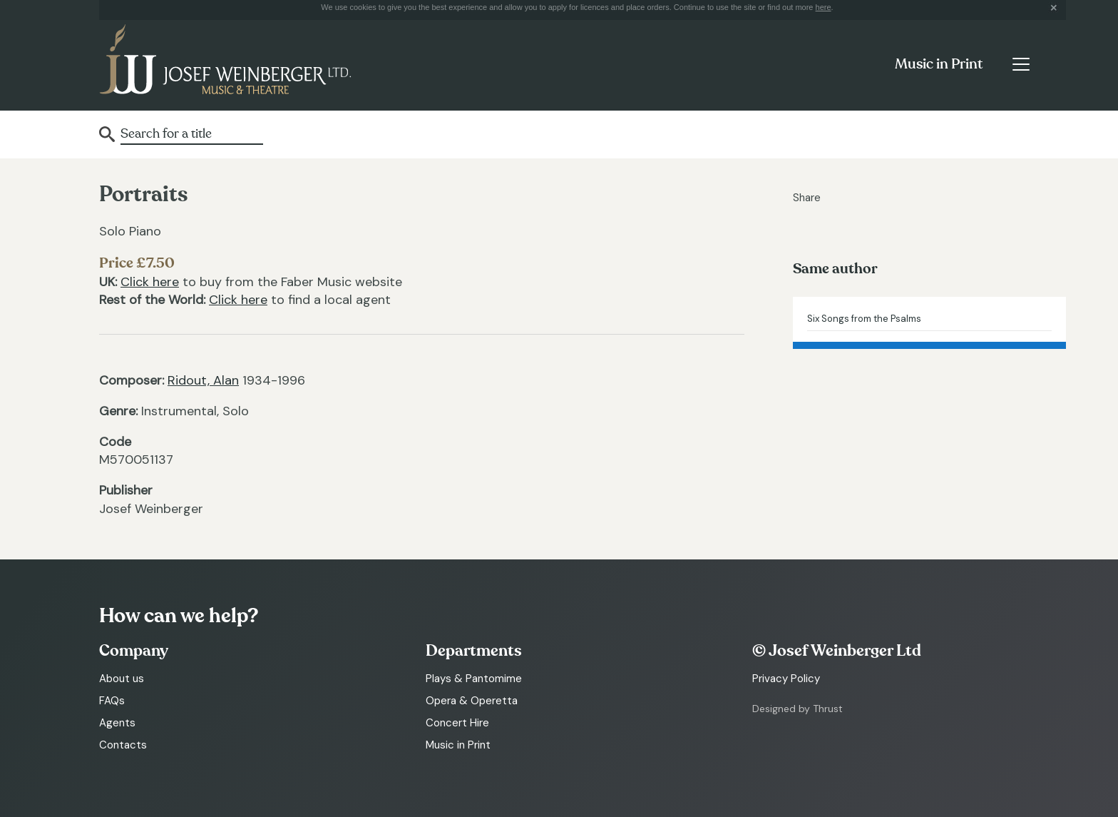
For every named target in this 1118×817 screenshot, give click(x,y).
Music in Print (939, 64)
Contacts (123, 745)
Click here (149, 281)
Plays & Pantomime (474, 678)
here (823, 7)
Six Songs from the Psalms (864, 319)
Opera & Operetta (472, 701)
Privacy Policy (786, 678)
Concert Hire (457, 723)
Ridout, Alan (203, 380)
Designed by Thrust (797, 708)
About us (121, 678)
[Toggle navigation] (1020, 64)
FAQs (112, 701)
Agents (117, 723)
